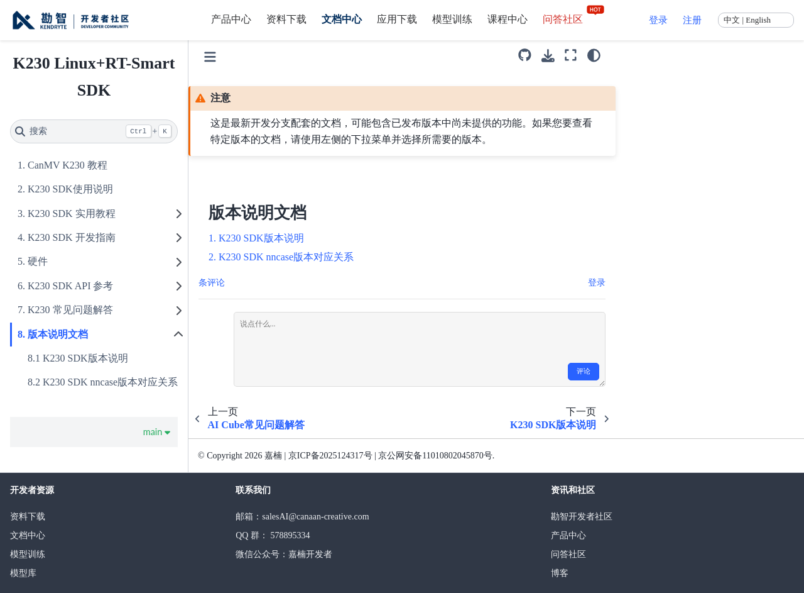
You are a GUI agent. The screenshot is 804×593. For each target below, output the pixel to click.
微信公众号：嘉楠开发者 (284, 554)
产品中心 (231, 19)
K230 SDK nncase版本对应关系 (110, 382)
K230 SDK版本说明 (85, 358)
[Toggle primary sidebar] (210, 55)
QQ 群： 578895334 (273, 535)
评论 (583, 371)
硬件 (38, 261)
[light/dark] (594, 55)
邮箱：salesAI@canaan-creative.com (302, 516)
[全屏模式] (570, 55)
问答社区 (574, 19)
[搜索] (94, 131)
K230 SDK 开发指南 (72, 237)
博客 (559, 573)
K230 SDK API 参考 (70, 285)
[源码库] (524, 55)
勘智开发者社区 (581, 516)
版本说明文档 (58, 334)
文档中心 (342, 19)
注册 (692, 20)
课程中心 (507, 19)
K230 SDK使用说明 (70, 189)
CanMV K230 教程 (67, 165)
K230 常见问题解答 (70, 309)
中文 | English (747, 20)
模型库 (23, 573)
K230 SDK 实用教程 (72, 213)
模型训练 (452, 19)
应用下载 (397, 19)
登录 (658, 20)
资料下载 (286, 19)
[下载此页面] (548, 55)
